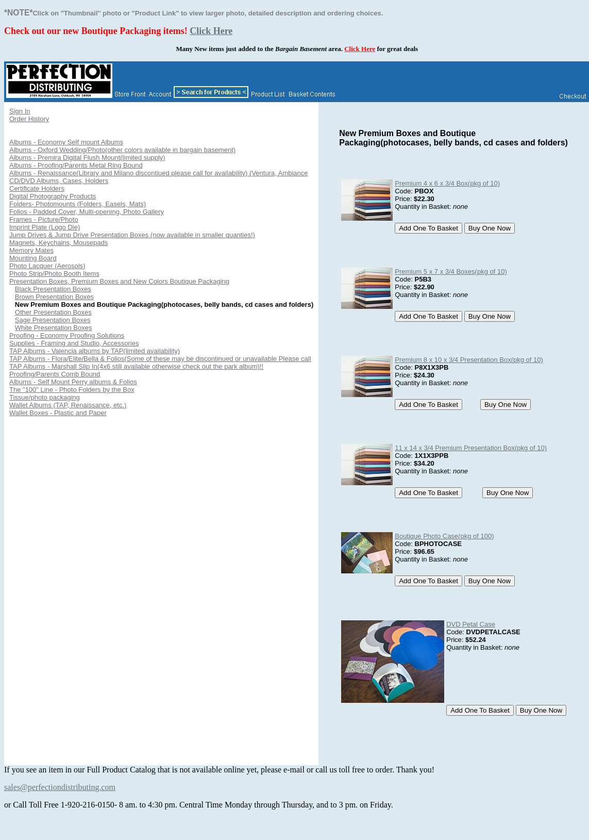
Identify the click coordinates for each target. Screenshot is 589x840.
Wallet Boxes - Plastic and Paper (58, 413)
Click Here (211, 31)
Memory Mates (31, 250)
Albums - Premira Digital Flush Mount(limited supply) (87, 157)
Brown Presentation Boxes (54, 297)
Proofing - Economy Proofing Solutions (66, 335)
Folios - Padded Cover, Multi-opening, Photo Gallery (86, 212)
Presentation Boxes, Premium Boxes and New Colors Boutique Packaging (119, 281)
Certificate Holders (36, 188)
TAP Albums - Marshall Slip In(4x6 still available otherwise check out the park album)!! (136, 366)
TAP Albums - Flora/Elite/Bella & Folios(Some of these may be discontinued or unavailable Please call (160, 359)
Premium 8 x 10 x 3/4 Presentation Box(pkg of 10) (469, 360)
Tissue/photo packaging (44, 397)
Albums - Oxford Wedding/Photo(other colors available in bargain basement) (122, 150)
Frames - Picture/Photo (43, 219)
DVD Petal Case (470, 624)
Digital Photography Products (52, 196)
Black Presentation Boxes (53, 289)
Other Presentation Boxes (53, 312)
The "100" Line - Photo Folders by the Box (71, 389)
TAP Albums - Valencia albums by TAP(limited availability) (94, 351)
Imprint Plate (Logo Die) (44, 227)
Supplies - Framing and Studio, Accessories (74, 343)
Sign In (19, 111)
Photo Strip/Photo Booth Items (54, 273)
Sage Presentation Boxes (53, 320)
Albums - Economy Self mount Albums (66, 142)
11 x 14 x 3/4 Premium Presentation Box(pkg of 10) (471, 448)
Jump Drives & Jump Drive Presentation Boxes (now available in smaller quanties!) (132, 235)
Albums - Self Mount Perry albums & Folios (73, 382)
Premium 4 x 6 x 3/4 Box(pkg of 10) (447, 183)
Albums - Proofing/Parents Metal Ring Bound (76, 165)
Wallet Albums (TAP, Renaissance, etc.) (67, 405)
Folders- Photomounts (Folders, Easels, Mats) (77, 204)
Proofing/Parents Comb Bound (54, 374)
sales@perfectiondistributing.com (59, 787)
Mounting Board (33, 258)
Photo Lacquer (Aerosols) (47, 266)
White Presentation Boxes (53, 328)
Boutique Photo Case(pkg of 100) (444, 536)
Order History (29, 119)
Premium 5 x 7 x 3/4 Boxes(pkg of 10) (451, 271)
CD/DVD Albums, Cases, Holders (58, 181)
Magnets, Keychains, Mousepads (58, 242)
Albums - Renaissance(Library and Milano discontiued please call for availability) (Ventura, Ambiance (158, 173)
